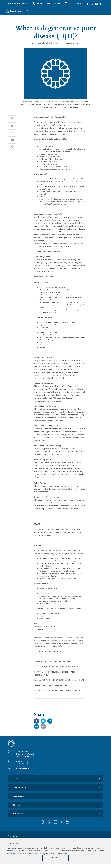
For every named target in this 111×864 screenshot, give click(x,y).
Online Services (19, 787)
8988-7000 (56, 3)
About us (16, 805)
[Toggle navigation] (102, 11)
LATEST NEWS (17, 814)
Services (15, 778)
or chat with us (76, 3)
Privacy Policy (15, 853)
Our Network (18, 796)
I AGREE (55, 858)
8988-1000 (43, 3)
